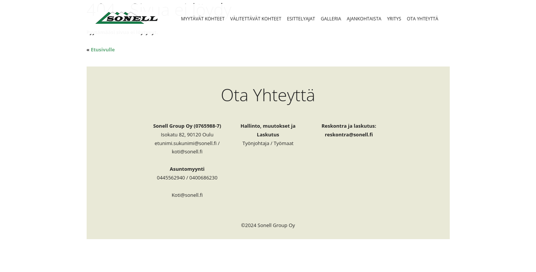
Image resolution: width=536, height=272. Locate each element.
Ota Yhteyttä (422, 18)
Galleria (331, 18)
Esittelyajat (301, 18)
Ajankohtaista (364, 18)
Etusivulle (103, 49)
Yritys (394, 18)
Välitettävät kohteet (255, 18)
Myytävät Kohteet (203, 18)
